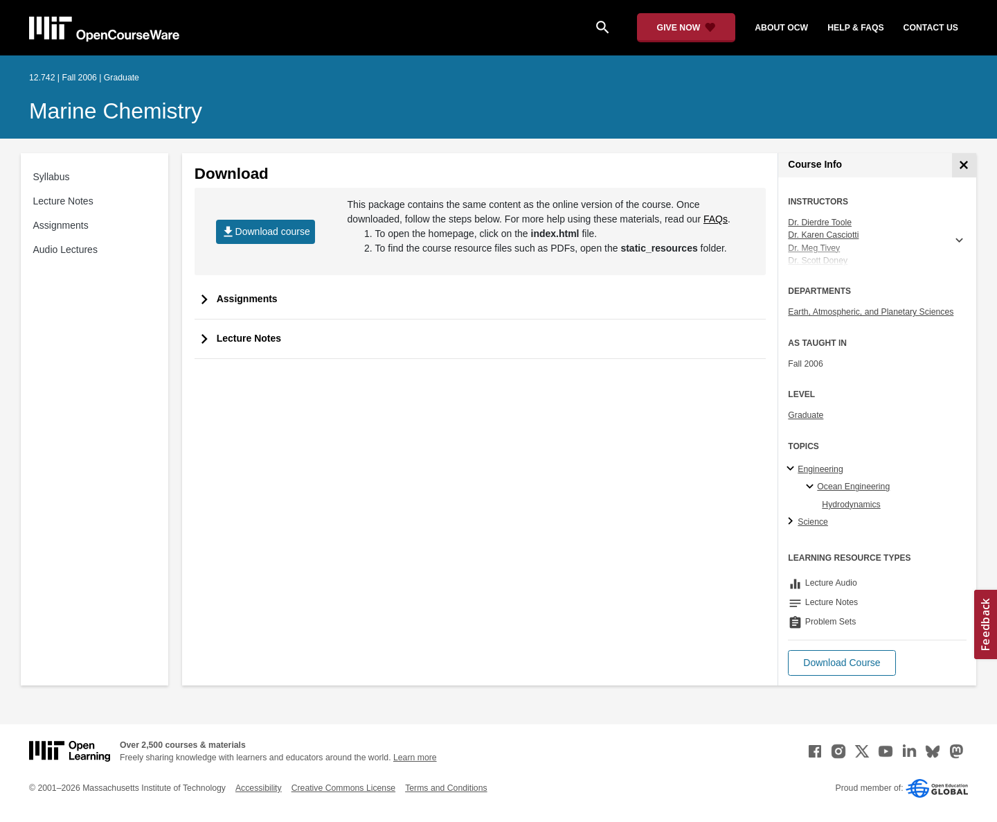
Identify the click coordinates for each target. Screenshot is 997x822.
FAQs (715, 219)
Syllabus (51, 176)
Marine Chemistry (115, 110)
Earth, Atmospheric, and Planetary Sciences (870, 312)
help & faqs (855, 28)
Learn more (415, 757)
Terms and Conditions (446, 788)
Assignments (61, 225)
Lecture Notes (63, 201)
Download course (265, 232)
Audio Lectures (65, 249)
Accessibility (258, 788)
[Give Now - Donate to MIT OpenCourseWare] (686, 27)
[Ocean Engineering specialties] (811, 487)
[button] (841, 663)
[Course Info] (964, 165)
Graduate (805, 415)
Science (813, 522)
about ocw (781, 28)
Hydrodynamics (851, 504)
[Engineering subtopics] (792, 469)
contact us (931, 28)
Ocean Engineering (853, 486)
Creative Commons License (343, 788)
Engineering (820, 469)
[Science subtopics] (792, 522)
